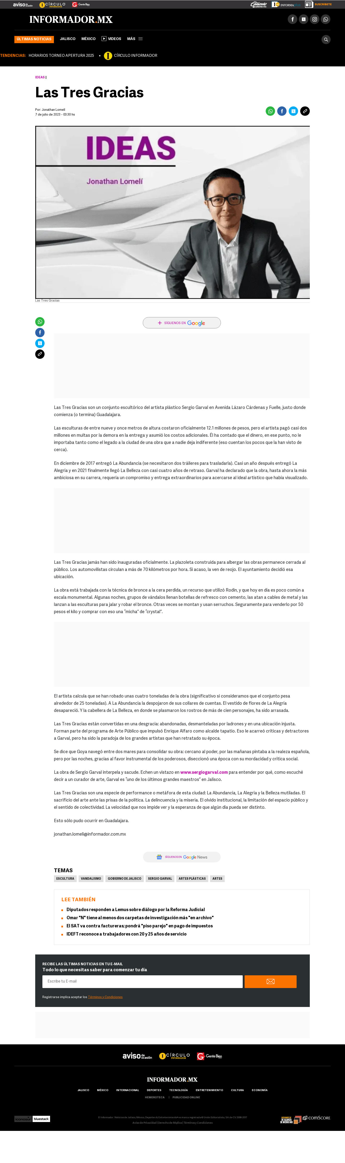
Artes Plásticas (192, 879)
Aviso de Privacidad (144, 1123)
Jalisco (67, 39)
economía (260, 1090)
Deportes (154, 1090)
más (135, 39)
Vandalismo (91, 879)
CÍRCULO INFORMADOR (135, 56)
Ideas (40, 77)
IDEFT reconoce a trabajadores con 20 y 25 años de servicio (127, 934)
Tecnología (178, 1090)
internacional (127, 1090)
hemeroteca (155, 1097)
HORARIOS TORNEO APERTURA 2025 (61, 56)
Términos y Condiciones (105, 997)
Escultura (65, 879)
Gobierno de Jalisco (124, 879)
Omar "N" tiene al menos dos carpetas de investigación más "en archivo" (140, 918)
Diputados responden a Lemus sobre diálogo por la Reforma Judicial (136, 910)
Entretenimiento (209, 1090)
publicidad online (186, 1097)
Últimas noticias (34, 39)
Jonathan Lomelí (53, 109)
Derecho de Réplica (170, 1123)
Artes (217, 879)
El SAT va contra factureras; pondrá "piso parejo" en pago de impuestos (140, 926)
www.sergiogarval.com (204, 772)
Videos (111, 38)
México (88, 39)
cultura (237, 1090)
